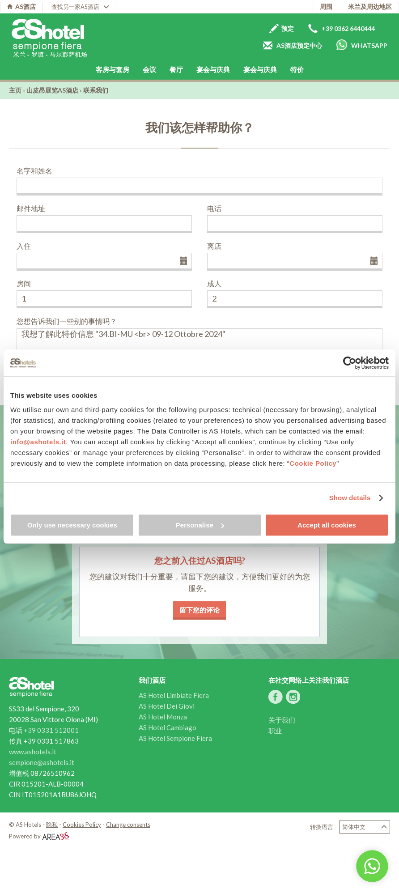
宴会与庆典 (213, 69)
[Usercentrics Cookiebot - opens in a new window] (349, 363)
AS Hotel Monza (163, 717)
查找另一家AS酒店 (80, 6)
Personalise (200, 525)
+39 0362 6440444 (341, 28)
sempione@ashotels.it (41, 762)
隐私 (52, 824)
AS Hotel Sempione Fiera (175, 738)
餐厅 (176, 69)
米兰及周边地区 (370, 6)
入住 (24, 246)
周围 (326, 6)
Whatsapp (361, 44)
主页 (15, 90)
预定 (281, 28)
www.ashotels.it (32, 752)
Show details (350, 498)
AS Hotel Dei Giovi (167, 706)
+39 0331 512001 (51, 730)
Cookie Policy (312, 463)
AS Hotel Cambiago (167, 727)
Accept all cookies (326, 525)
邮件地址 (31, 208)
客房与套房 (112, 69)
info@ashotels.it (38, 442)
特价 (297, 69)
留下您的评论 (199, 610)
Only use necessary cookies (72, 525)
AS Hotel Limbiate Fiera (174, 695)
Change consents (128, 824)
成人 (214, 283)
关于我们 (281, 720)
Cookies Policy (82, 824)
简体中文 (364, 827)
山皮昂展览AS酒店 (52, 90)
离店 (214, 246)
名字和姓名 (34, 170)
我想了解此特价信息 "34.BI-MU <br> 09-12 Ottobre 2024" (199, 344)
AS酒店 (21, 6)
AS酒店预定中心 (292, 45)
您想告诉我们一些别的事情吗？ (67, 321)
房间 (24, 283)
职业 (275, 731)
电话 (214, 208)
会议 (149, 69)
